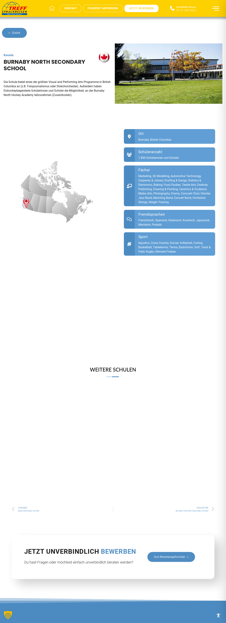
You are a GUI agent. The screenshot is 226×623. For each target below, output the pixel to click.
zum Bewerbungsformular (171, 574)
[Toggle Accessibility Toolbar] (218, 615)
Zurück (14, 32)
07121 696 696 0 (186, 10)
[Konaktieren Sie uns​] (172, 8)
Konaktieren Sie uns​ (186, 7)
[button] (8, 615)
